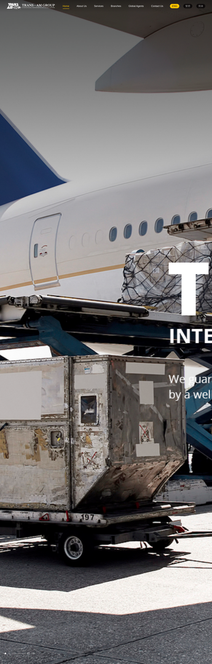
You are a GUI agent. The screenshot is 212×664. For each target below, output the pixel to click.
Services (98, 6)
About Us (82, 6)
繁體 (187, 6)
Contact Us (157, 6)
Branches (116, 6)
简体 (200, 6)
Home (66, 6)
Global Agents (136, 6)
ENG (174, 6)
